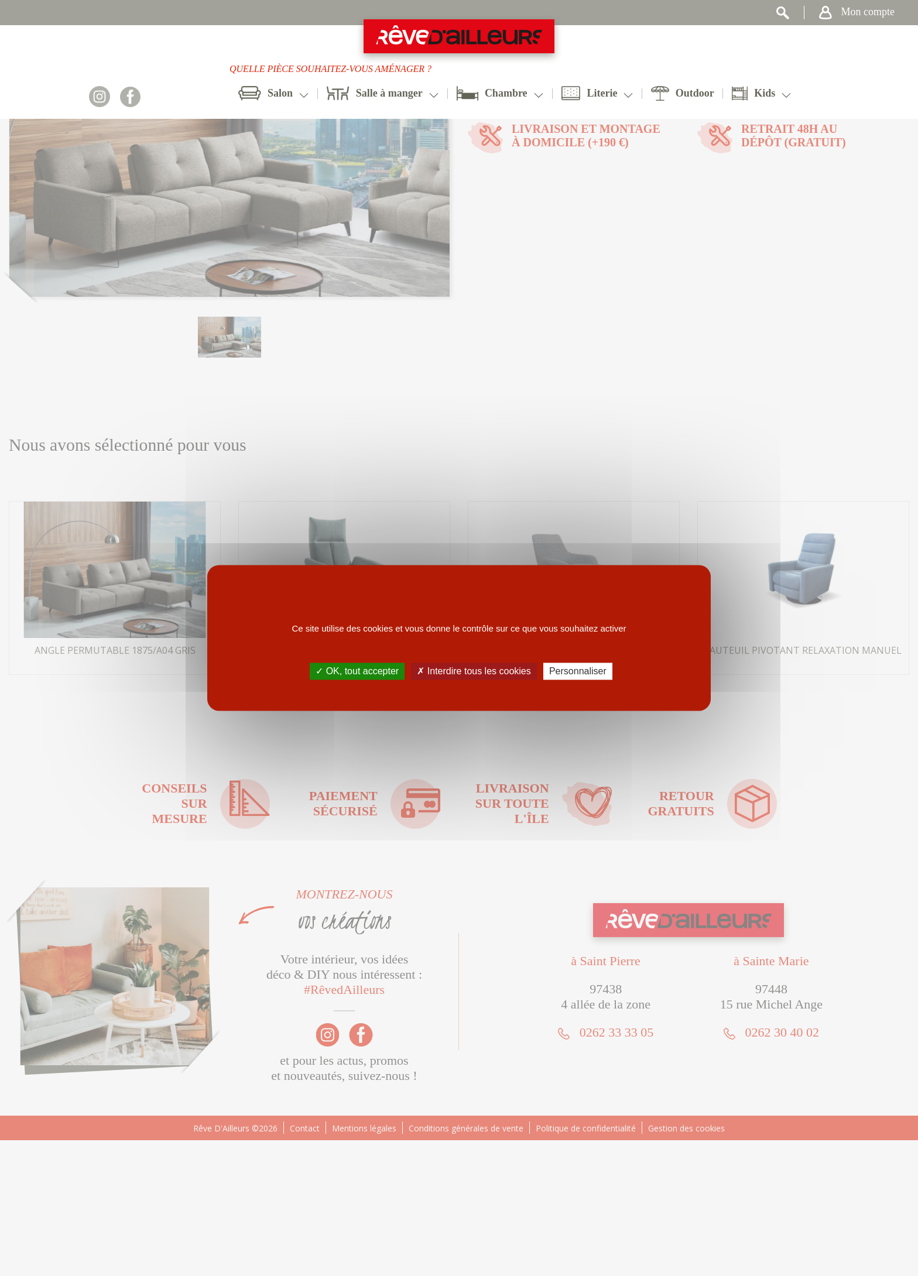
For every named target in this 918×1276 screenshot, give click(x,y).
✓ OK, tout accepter (357, 671)
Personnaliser (578, 671)
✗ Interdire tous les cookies (473, 671)
